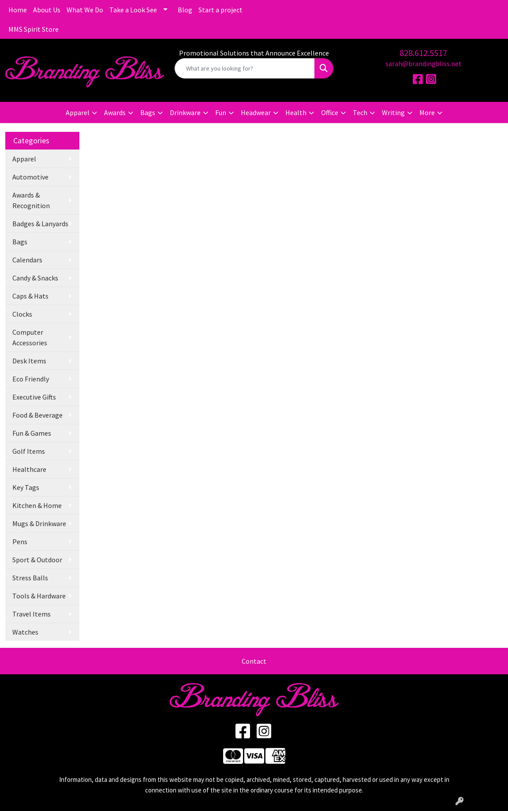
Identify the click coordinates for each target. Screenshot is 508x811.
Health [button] (295, 112)
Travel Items (31, 613)
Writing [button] (393, 112)
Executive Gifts (34, 396)
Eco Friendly (30, 378)
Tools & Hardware (39, 595)
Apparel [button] (78, 112)
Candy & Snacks (35, 277)
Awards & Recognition (31, 200)
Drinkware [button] (185, 112)
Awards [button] (115, 112)
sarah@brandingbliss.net (423, 63)
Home (17, 9)
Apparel (24, 158)
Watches (25, 632)
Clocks (22, 314)
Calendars (27, 259)
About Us (46, 9)
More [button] (427, 112)
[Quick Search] (245, 68)
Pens (19, 541)
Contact (254, 661)
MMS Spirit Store (33, 29)
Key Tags (25, 487)
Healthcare (29, 469)
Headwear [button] (256, 112)
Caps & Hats (30, 296)
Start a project (220, 9)
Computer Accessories (29, 337)
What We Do (85, 9)
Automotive (30, 176)
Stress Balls (30, 577)
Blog (185, 9)
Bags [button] (147, 112)
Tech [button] (360, 112)
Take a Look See (133, 9)
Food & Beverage (37, 415)
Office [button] (329, 112)
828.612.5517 (423, 52)
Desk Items (29, 360)
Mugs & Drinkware (39, 523)
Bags (19, 241)
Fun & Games (31, 433)
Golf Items (28, 451)
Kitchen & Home (37, 505)
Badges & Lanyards (40, 223)
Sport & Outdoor (37, 559)
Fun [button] (220, 112)
